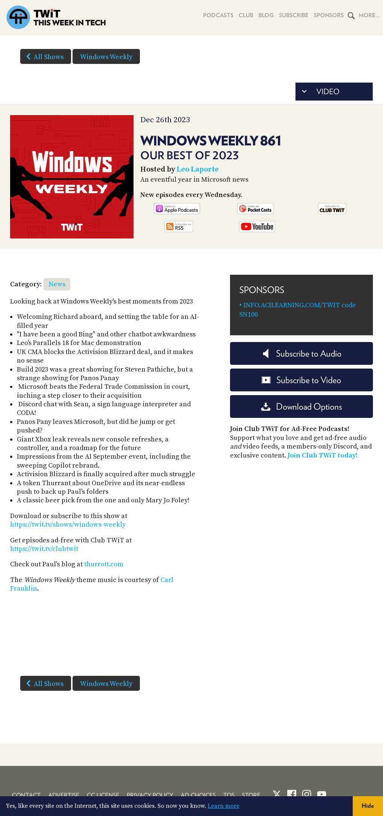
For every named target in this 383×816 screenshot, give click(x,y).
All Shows (43, 56)
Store (251, 795)
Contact (26, 795)
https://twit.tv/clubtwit (44, 549)
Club (246, 15)
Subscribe (294, 15)
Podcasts (218, 15)
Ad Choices (198, 795)
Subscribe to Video (301, 380)
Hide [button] (368, 805)
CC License (103, 795)
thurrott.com (103, 564)
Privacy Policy (150, 795)
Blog (266, 15)
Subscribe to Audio (301, 353)
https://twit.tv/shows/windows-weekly (68, 524)
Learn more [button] (223, 806)
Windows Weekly (106, 57)
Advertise (63, 795)
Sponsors (329, 15)
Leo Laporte (198, 169)
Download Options (301, 406)
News (57, 284)
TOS (229, 795)
